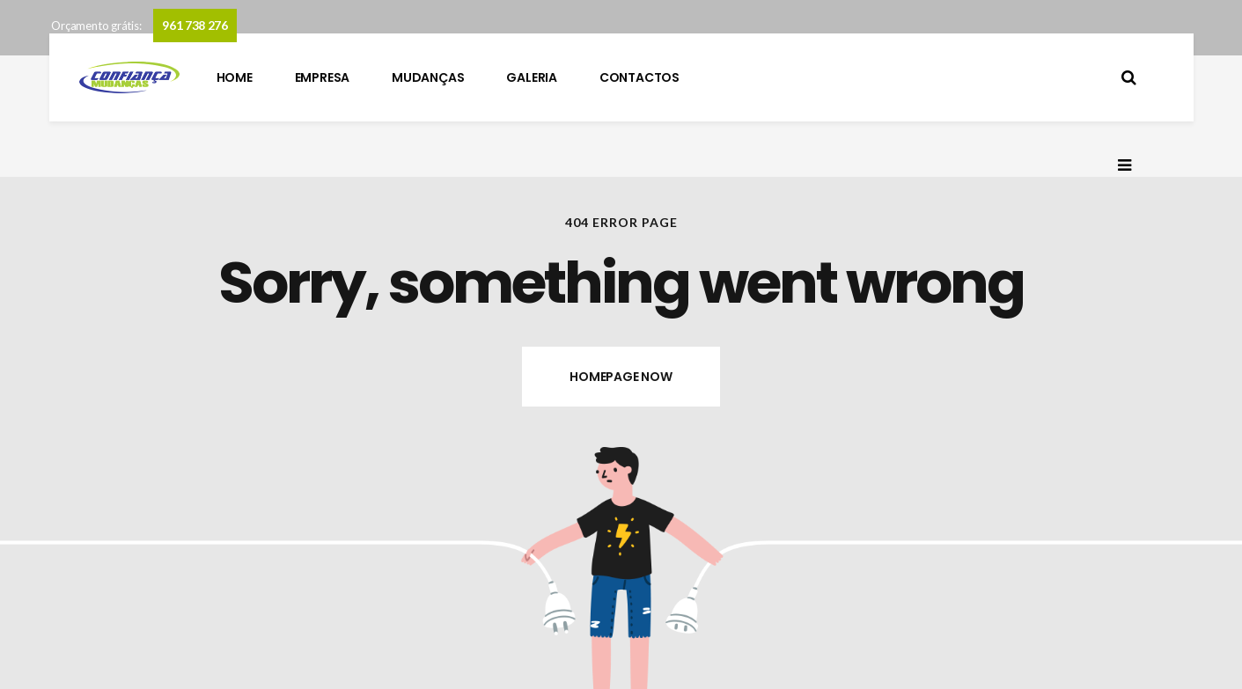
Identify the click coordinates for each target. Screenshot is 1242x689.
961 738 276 (195, 25)
